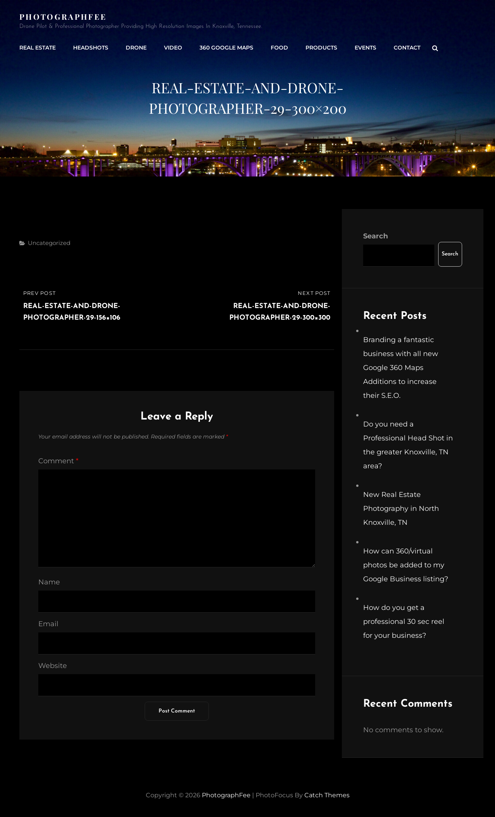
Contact (407, 47)
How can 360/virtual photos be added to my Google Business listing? (405, 565)
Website (52, 665)
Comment (58, 461)
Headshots (90, 47)
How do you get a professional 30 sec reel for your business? (403, 621)
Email (48, 624)
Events (365, 47)
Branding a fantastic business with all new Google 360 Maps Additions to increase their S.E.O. (400, 368)
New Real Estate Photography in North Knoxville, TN (401, 508)
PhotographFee (63, 16)
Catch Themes (327, 795)
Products (321, 47)
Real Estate (37, 47)
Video (173, 47)
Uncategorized (49, 243)
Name (49, 582)
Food (279, 47)
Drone (136, 47)
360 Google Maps (226, 47)
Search (375, 236)
